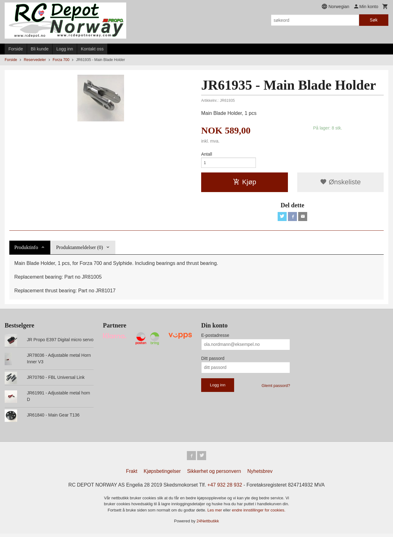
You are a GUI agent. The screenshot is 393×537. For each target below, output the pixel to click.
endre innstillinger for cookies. (258, 513)
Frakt (131, 474)
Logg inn (64, 48)
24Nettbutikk (207, 524)
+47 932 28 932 (224, 488)
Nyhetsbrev (260, 474)
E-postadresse (215, 337)
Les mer (215, 513)
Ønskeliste (340, 183)
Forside (15, 48)
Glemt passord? (275, 388)
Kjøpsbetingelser (162, 474)
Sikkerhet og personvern (214, 474)
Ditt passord (212, 360)
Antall (206, 154)
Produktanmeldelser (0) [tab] (79, 249)
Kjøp (244, 183)
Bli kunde (40, 48)
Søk (373, 19)
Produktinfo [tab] (26, 249)
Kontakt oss (92, 48)
